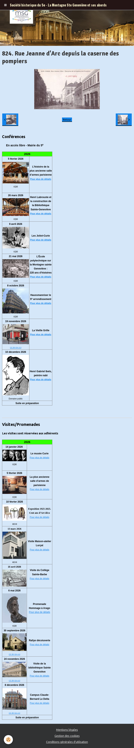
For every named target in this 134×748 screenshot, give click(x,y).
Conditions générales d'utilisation (67, 742)
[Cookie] (8, 739)
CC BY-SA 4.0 (14, 654)
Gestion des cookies (67, 736)
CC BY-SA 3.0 (15, 348)
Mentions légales (67, 729)
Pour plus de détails (40, 179)
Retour (67, 119)
